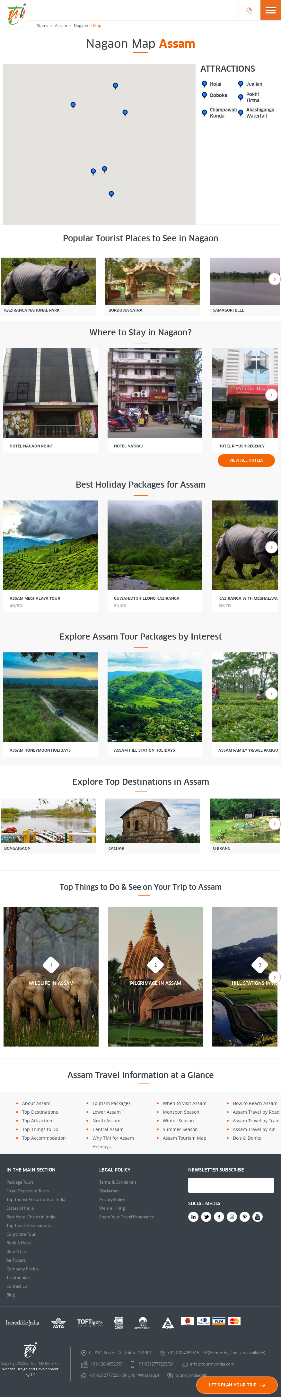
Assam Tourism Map (184, 1138)
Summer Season (180, 1129)
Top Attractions (38, 1121)
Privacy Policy (112, 1199)
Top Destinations (40, 1112)
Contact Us (16, 1286)
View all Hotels (246, 460)
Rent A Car (16, 1251)
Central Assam (108, 1129)
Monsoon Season (181, 1112)
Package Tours (20, 1182)
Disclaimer (109, 1191)
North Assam (106, 1121)
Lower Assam (106, 1112)
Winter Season (178, 1121)
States (42, 25)
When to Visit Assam (184, 1103)
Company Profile (22, 1269)
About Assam (36, 1103)
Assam (61, 25)
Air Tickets (16, 1260)
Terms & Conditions (117, 1182)
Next (274, 279)
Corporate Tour (21, 1234)
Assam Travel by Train (256, 1121)
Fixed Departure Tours (27, 1191)
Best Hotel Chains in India (30, 1217)
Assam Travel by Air (254, 1129)
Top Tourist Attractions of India (35, 1199)
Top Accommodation (44, 1138)
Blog (10, 1295)
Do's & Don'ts (247, 1138)
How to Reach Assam (255, 1103)
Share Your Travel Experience (126, 1217)
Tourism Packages (111, 1103)
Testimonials (18, 1277)
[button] (111, 194)
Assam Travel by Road (256, 1112)
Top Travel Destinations (28, 1225)
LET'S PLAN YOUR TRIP (237, 1385)
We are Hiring (112, 1208)
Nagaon (81, 25)
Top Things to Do (40, 1129)
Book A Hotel (18, 1243)
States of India (20, 1208)
